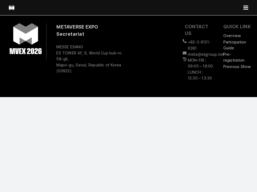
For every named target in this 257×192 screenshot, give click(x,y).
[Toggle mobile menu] (246, 7)
